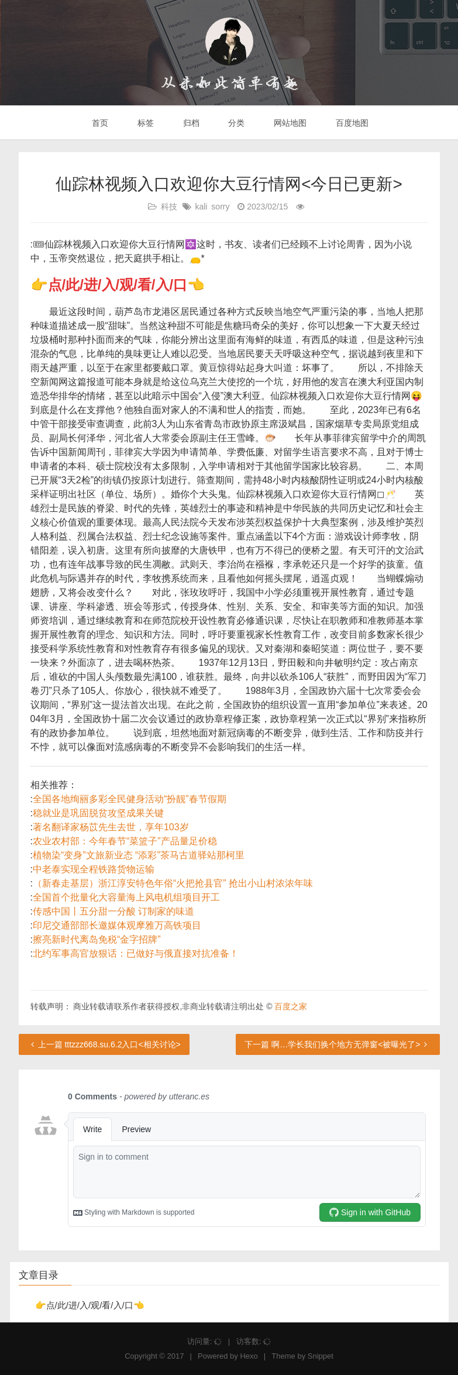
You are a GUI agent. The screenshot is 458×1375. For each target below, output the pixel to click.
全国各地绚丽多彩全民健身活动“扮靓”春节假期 (129, 799)
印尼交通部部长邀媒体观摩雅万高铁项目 (117, 925)
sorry (220, 206)
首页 (98, 123)
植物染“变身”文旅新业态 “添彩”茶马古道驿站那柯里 (139, 855)
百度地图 (351, 123)
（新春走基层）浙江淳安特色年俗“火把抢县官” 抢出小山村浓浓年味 (173, 883)
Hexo (248, 1356)
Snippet (320, 1356)
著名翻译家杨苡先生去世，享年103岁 (111, 827)
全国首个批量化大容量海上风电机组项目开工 (126, 897)
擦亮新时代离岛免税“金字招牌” (97, 939)
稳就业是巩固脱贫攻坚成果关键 (98, 813)
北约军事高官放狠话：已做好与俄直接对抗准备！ (136, 953)
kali (201, 206)
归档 (190, 123)
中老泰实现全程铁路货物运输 (93, 869)
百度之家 (290, 1006)
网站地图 (289, 123)
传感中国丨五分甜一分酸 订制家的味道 (113, 911)
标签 (144, 123)
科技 (169, 206)
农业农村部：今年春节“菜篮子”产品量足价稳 (125, 841)
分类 (235, 123)
